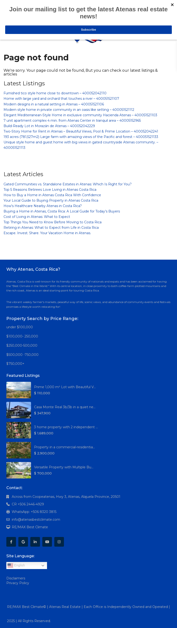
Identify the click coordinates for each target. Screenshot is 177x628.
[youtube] (47, 542)
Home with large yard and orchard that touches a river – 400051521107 (61, 98)
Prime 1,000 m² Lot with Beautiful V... (65, 387)
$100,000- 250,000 (22, 336)
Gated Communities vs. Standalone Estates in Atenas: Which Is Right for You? (68, 184)
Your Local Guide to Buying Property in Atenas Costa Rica (51, 200)
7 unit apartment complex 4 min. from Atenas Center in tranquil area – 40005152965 (72, 120)
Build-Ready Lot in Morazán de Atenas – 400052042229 (49, 126)
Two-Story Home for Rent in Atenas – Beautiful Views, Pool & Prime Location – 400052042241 (81, 131)
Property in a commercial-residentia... (64, 447)
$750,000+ (15, 364)
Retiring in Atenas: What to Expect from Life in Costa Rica (51, 227)
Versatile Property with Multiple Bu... (63, 467)
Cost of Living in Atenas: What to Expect (37, 217)
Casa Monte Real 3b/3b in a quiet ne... (64, 407)
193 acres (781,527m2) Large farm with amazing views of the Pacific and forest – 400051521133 (81, 137)
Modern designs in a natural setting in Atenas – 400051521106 (54, 104)
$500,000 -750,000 (22, 355)
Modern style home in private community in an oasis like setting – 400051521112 (69, 110)
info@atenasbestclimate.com (36, 519)
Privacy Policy (17, 583)
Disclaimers (15, 578)
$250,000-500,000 (21, 345)
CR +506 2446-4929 (28, 504)
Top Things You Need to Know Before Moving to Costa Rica (53, 222)
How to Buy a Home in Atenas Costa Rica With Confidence (52, 195)
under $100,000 (19, 327)
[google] (23, 542)
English (16, 565)
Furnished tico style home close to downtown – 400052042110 (55, 93)
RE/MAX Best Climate (30, 527)
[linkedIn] (35, 542)
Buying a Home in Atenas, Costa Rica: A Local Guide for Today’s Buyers (62, 211)
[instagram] (59, 542)
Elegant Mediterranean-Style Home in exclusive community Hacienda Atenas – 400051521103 (80, 115)
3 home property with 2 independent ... (66, 427)
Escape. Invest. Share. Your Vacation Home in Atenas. (47, 233)
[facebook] (11, 542)
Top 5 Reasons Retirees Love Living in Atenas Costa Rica (50, 189)
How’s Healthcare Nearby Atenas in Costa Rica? (43, 206)
